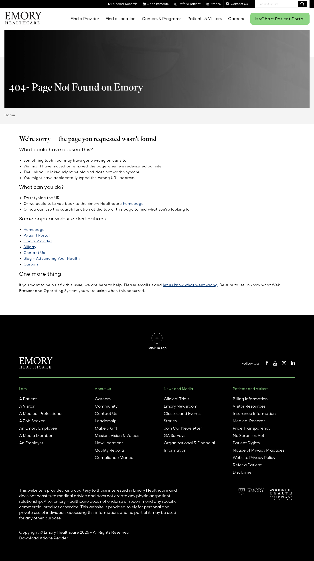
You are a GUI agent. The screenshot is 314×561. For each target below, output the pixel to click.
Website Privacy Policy (254, 457)
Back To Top (157, 348)
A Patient (28, 398)
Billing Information (250, 398)
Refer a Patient (247, 464)
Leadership (106, 420)
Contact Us (35, 252)
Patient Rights (246, 442)
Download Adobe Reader (43, 538)
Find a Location (121, 18)
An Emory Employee (38, 428)
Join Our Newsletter (183, 428)
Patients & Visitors (205, 18)
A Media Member (36, 435)
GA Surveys (174, 435)
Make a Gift (106, 428)
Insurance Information (254, 413)
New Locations (109, 442)
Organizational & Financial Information (189, 446)
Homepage (34, 229)
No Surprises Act (248, 435)
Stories (170, 420)
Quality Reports (110, 450)
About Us (103, 388)
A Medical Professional (41, 413)
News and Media (178, 388)
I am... (24, 388)
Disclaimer (243, 472)
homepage (133, 203)
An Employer (31, 442)
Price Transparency (251, 428)
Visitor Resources (249, 406)
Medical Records (249, 420)
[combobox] (282, 4)
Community (106, 406)
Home (9, 115)
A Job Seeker (32, 420)
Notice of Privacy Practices (258, 450)
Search (302, 4)
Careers (236, 18)
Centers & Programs (161, 18)
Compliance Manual (114, 457)
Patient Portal (37, 235)
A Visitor (27, 406)
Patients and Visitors (250, 388)
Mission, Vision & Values (117, 435)
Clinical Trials (176, 398)
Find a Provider (85, 18)
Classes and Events (182, 413)
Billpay (30, 247)
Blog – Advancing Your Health (52, 258)
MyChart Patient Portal (280, 18)
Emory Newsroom (180, 406)
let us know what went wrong (190, 285)
